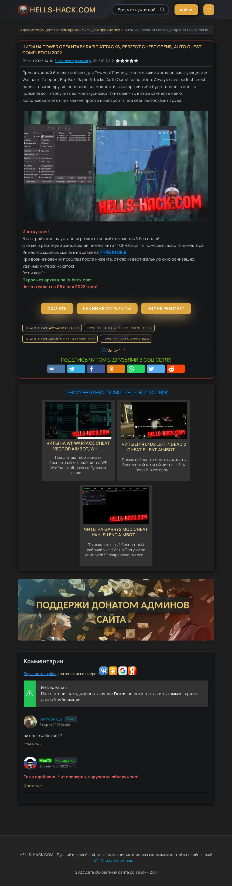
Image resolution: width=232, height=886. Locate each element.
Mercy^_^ (116, 350)
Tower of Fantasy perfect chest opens (119, 328)
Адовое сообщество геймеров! (49, 29)
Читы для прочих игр (101, 29)
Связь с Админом (113, 860)
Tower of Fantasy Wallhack (126, 339)
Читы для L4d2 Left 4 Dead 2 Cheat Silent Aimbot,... (154, 447)
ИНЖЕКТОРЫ (113, 252)
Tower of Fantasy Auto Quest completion (60, 339)
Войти (186, 10)
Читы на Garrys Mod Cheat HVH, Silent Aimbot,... (116, 532)
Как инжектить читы (107, 308)
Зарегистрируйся (40, 673)
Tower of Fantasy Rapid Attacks (52, 328)
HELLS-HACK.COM (62, 10)
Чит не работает (166, 308)
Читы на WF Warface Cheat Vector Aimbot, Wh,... (78, 446)
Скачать (57, 308)
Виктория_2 (50, 719)
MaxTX (45, 760)
